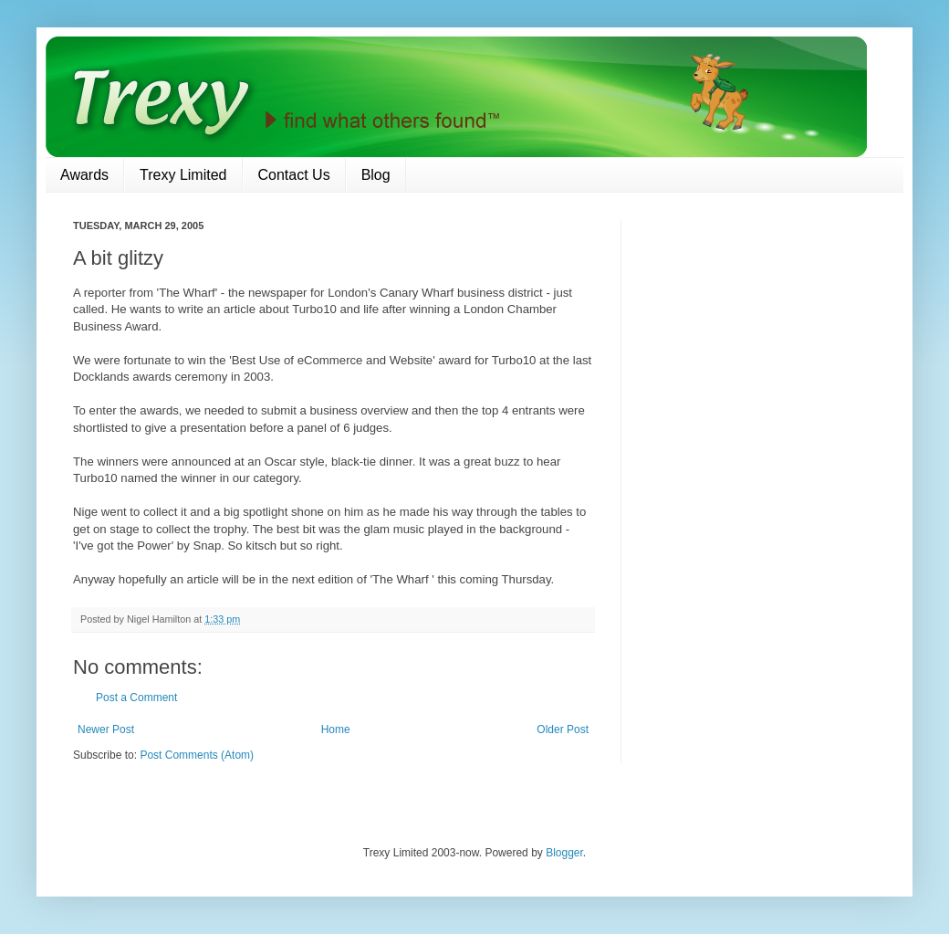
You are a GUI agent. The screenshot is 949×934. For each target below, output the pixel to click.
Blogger (564, 852)
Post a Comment (136, 697)
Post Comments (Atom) (197, 755)
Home (335, 729)
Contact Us (294, 175)
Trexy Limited (183, 175)
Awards (84, 175)
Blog (376, 175)
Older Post (563, 729)
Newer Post (106, 729)
